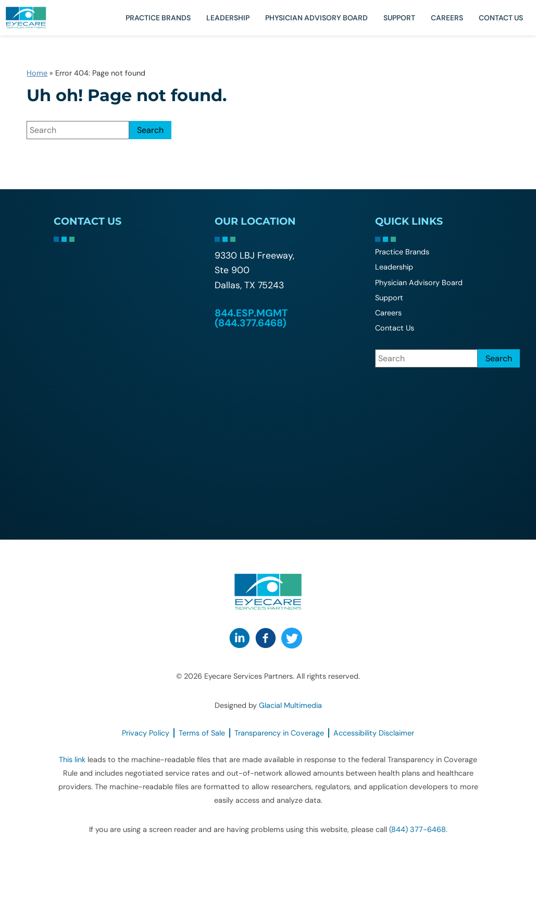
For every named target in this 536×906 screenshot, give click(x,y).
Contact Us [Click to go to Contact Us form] (501, 17)
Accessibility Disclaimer (373, 733)
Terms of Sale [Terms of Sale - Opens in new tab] (202, 733)
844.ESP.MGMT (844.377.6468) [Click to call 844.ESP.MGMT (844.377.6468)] (251, 318)
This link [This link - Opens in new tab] (72, 759)
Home (37, 73)
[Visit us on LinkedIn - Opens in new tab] (239, 638)
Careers (447, 17)
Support (399, 17)
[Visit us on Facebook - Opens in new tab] (265, 638)
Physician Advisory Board (316, 17)
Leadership (228, 17)
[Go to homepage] (39, 18)
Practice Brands (158, 17)
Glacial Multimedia (290, 705)
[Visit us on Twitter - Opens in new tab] (291, 638)
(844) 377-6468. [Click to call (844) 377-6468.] (418, 829)
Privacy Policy (145, 733)
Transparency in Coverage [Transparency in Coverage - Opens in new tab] (279, 733)
